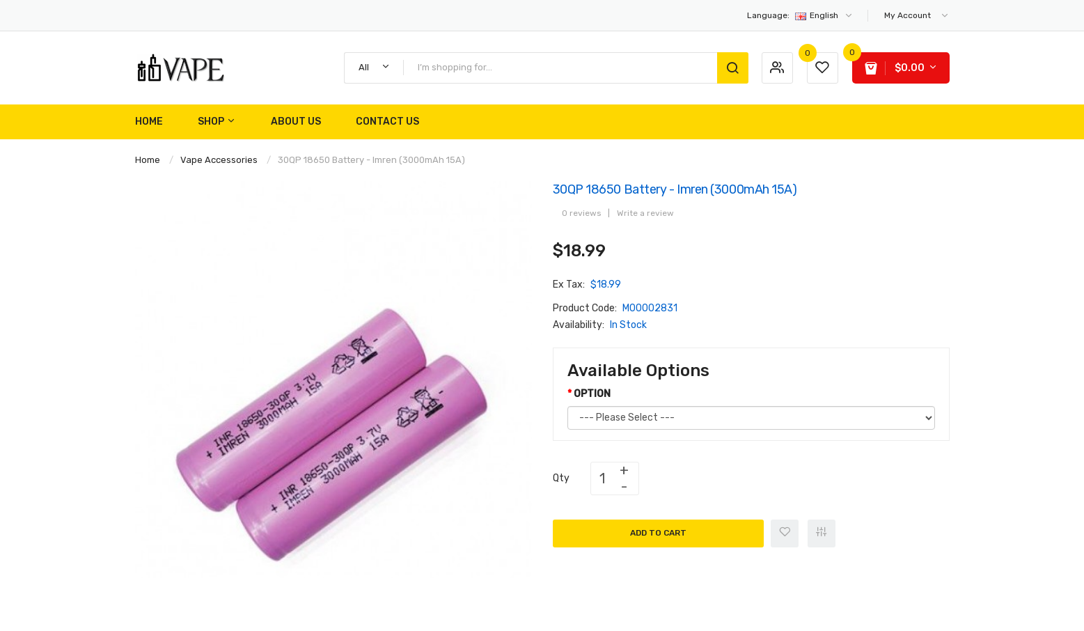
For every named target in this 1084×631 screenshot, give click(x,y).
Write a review (645, 213)
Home (147, 160)
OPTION (592, 394)
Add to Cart (658, 533)
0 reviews (581, 213)
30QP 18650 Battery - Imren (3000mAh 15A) (371, 160)
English (800, 15)
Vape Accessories (219, 160)
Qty (561, 478)
